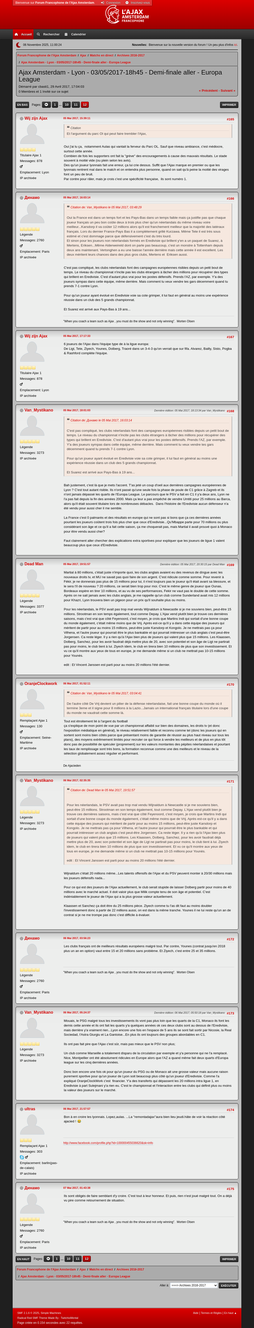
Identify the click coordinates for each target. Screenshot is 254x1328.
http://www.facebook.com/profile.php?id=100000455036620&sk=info (108, 1143)
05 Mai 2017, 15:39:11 (76, 118)
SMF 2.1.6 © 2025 (28, 1312)
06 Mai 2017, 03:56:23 (76, 938)
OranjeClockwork (41, 683)
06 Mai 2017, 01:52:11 (76, 683)
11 (76, 105)
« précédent (208, 90)
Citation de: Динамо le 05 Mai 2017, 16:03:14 (101, 420)
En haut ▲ (230, 1312)
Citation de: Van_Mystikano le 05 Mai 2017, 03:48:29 (106, 207)
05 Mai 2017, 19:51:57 (76, 564)
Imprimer (229, 104)
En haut (23, 1259)
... (61, 105)
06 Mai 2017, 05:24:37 (76, 1012)
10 (66, 105)
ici (235, 45)
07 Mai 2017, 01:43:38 (76, 1187)
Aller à (164, 1285)
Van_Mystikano (39, 410)
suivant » (228, 90)
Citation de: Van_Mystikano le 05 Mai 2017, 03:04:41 (106, 693)
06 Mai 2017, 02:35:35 (76, 780)
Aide (195, 1312)
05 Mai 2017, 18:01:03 (76, 410)
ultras (30, 1109)
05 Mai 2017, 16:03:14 (76, 197)
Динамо (32, 197)
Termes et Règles (211, 1312)
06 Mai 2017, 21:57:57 (76, 1108)
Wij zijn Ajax (36, 118)
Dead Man (34, 564)
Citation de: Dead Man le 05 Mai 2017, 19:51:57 (102, 790)
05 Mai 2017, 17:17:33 (76, 335)
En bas (22, 104)
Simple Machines (51, 1312)
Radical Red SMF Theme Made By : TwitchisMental (47, 1317)
